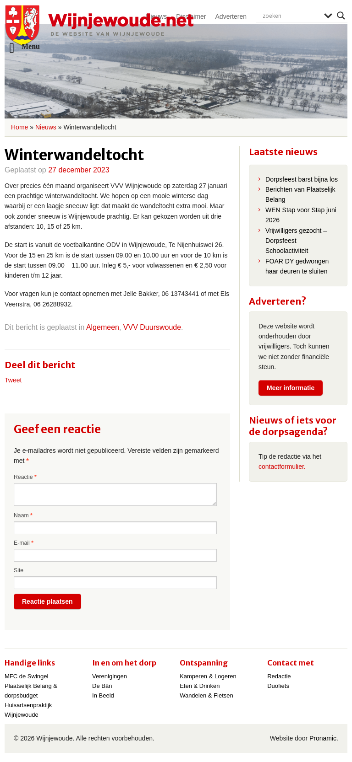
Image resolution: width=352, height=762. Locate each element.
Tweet (13, 380)
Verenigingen (109, 676)
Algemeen (102, 327)
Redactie (279, 676)
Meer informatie (290, 388)
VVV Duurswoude (152, 327)
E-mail (23, 543)
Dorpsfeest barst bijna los (301, 179)
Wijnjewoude (99, 26)
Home (19, 127)
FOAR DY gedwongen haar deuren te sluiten (297, 266)
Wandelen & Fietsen (206, 695)
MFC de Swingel (26, 676)
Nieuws (45, 127)
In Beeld (103, 695)
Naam (23, 515)
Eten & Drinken (200, 685)
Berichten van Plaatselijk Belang (300, 194)
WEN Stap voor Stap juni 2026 (300, 215)
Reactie (25, 477)
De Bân (102, 685)
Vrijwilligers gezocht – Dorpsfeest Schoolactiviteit (296, 241)
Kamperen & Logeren (208, 676)
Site (18, 570)
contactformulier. (282, 466)
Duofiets (278, 685)
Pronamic (322, 738)
